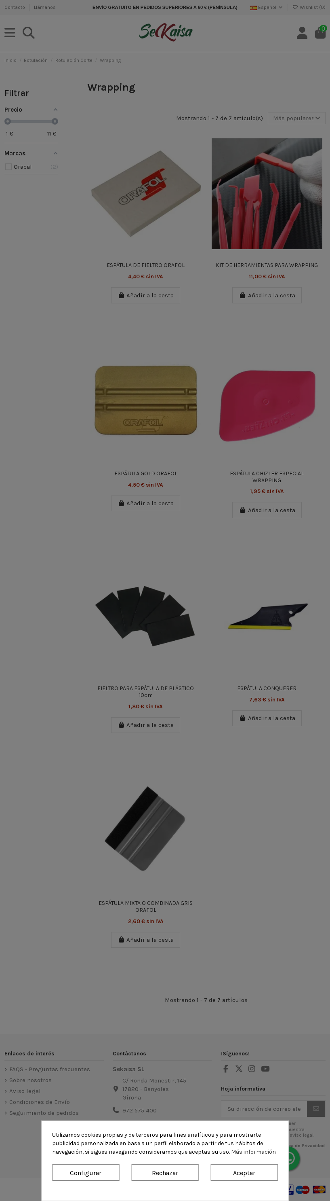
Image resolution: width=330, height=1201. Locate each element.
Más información (253, 1151)
